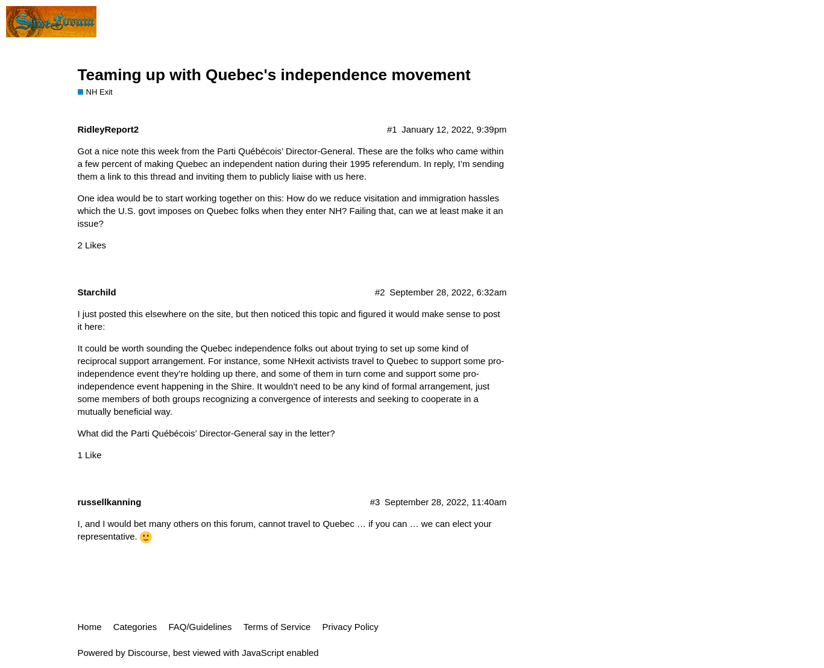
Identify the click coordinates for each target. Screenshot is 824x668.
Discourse (148, 653)
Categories (135, 627)
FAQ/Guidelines (199, 627)
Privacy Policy (350, 627)
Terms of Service (277, 627)
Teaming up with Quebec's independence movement (274, 75)
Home (90, 627)
